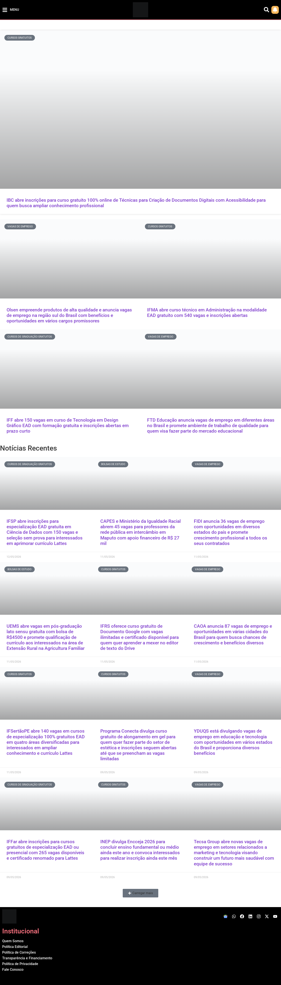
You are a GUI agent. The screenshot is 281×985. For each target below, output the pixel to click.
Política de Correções (19, 952)
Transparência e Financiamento (27, 958)
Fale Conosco (12, 969)
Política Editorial (15, 947)
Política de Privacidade (20, 964)
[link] (275, 10)
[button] (140, 893)
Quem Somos (12, 941)
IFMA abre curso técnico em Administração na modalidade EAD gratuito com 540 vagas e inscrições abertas (207, 312)
